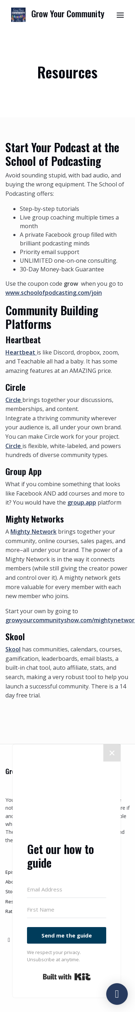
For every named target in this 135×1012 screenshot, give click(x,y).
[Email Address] (66, 889)
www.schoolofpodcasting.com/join (53, 293)
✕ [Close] (112, 753)
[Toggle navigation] (120, 15)
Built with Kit (67, 976)
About (11, 881)
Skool (13, 649)
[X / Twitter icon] (9, 940)
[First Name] (66, 910)
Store (11, 891)
